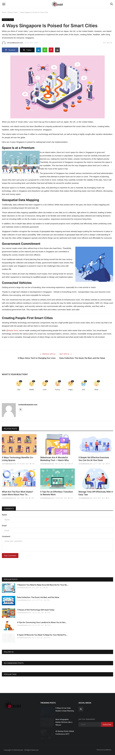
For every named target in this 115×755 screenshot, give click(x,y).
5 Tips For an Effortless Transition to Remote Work (56, 493)
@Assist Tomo (12, 330)
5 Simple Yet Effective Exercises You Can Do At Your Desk (94, 458)
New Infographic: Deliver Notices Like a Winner (63, 722)
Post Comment (10, 555)
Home (4, 12)
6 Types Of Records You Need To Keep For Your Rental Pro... (42, 635)
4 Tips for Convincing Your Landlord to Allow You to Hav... (42, 622)
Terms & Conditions (104, 750)
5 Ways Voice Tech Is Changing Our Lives (36, 358)
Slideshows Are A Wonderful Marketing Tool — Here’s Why (54, 458)
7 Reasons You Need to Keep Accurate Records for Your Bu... (42, 585)
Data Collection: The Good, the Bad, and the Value (82, 358)
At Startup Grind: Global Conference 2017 (64, 732)
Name (4, 515)
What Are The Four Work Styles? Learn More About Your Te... (17, 493)
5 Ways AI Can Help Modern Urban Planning (64, 709)
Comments (9, 508)
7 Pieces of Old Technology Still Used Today (35, 610)
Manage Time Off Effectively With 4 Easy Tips (96, 493)
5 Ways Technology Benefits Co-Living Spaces (18, 458)
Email (4, 525)
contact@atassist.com (12, 43)
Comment (6, 536)
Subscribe (107, 724)
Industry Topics (13, 12)
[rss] (81, 709)
